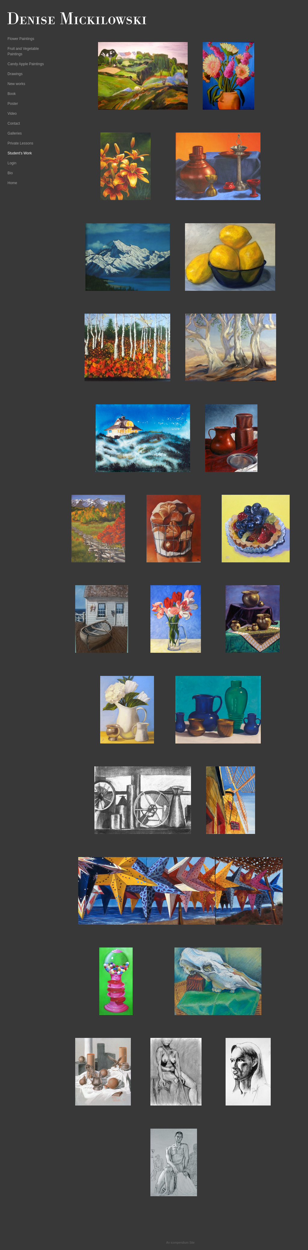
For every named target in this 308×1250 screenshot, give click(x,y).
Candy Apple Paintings (26, 64)
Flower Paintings (21, 39)
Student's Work (20, 153)
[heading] (23, 20)
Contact (14, 123)
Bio (10, 173)
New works (16, 84)
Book (12, 94)
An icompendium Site (180, 1242)
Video (12, 113)
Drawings (15, 74)
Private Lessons (20, 143)
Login (12, 163)
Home (12, 183)
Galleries (15, 133)
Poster (13, 104)
